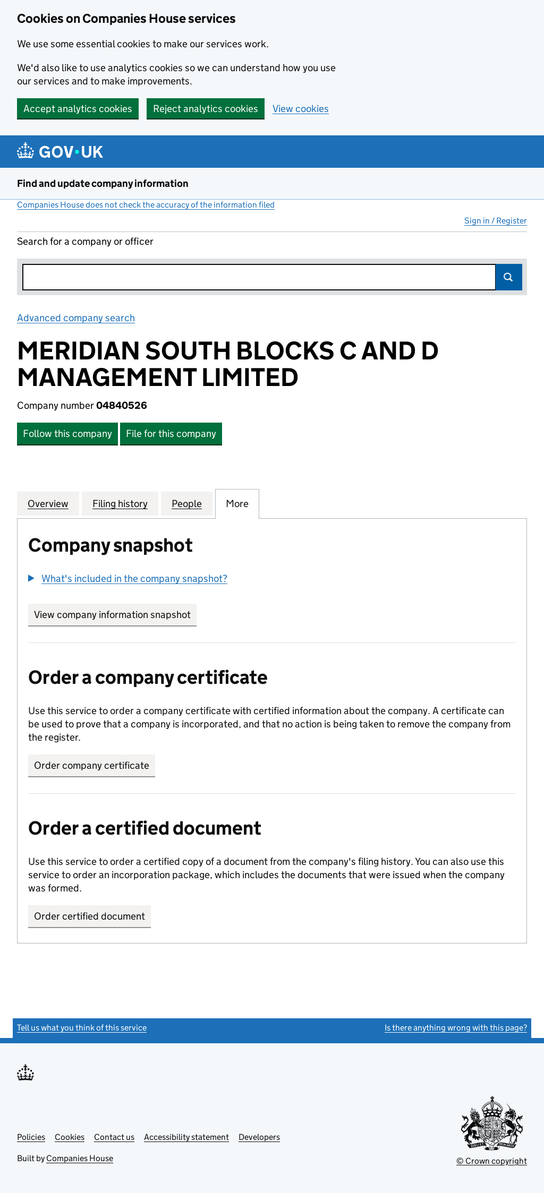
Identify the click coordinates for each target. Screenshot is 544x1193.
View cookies (301, 109)
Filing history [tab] (120, 503)
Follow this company (67, 433)
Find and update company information (103, 183)
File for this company (171, 433)
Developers (259, 1137)
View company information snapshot (115, 614)
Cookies (69, 1137)
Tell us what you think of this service (82, 1028)
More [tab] (237, 503)
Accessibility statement (186, 1137)
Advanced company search (76, 318)
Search (509, 277)
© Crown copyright (491, 1161)
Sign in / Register (495, 221)
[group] (272, 580)
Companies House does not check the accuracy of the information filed (146, 205)
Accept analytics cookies (77, 108)
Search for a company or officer (85, 241)
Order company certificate (91, 765)
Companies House (79, 1158)
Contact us (114, 1137)
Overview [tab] (48, 503)
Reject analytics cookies (205, 108)
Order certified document (89, 916)
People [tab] (187, 503)
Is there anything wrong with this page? (456, 1028)
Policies (31, 1137)
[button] (127, 578)
